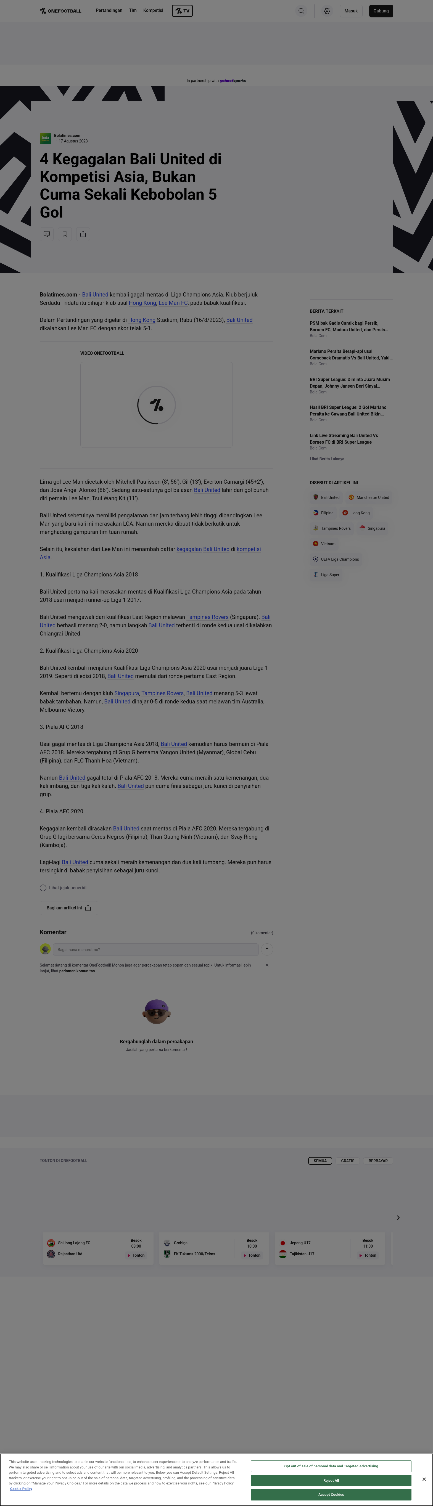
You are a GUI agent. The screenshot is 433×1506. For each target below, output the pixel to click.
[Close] (424, 1479)
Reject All (331, 1480)
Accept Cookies (331, 1494)
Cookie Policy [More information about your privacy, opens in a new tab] (21, 1489)
